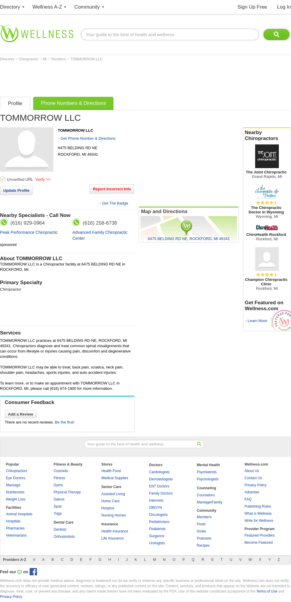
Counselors (206, 495)
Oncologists (158, 515)
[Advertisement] (108, 77)
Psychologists (207, 479)
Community (87, 7)
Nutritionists (15, 492)
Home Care (110, 501)
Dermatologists (161, 479)
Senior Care (111, 487)
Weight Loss (15, 499)
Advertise (251, 492)
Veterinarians (16, 535)
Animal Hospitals (19, 514)
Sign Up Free (252, 7)
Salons (59, 499)
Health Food (111, 471)
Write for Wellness (258, 521)
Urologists (157, 543)
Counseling (206, 488)
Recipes (203, 545)
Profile (15, 103)
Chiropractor (29, 59)
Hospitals (13, 521)
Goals (201, 531)
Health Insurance (114, 531)
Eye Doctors (15, 478)
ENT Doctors (159, 486)
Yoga (58, 513)
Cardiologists (159, 472)
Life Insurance (112, 538)
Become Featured (258, 542)
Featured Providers (259, 535)
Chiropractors (16, 471)
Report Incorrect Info (112, 189)
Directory (10, 7)
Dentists (60, 529)
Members (204, 517)
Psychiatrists (207, 472)
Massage (13, 485)
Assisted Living (113, 494)
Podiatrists (157, 529)
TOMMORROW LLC (86, 59)
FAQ (248, 499)
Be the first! (64, 422)
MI (45, 59)
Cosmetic (61, 471)
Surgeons (156, 536)
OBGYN (155, 508)
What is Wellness (258, 513)
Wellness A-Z (47, 7)
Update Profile (16, 190)
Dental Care (63, 522)
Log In (284, 7)
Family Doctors (161, 493)
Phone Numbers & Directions (73, 103)
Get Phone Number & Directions (88, 138)
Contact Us (253, 478)
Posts (201, 524)
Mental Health (208, 465)
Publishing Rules (257, 506)
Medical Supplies (114, 478)
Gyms (58, 485)
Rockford (59, 59)
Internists (156, 500)
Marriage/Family (209, 502)
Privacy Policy (255, 485)
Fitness (59, 478)
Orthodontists (64, 537)
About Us (251, 471)
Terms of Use (266, 591)
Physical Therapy (67, 492)
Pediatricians (159, 522)
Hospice (107, 508)
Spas (58, 506)
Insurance (109, 524)
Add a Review (20, 414)
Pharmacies (15, 528)
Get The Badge (115, 203)
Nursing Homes (113, 515)
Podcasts (204, 538)
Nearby (267, 135)
